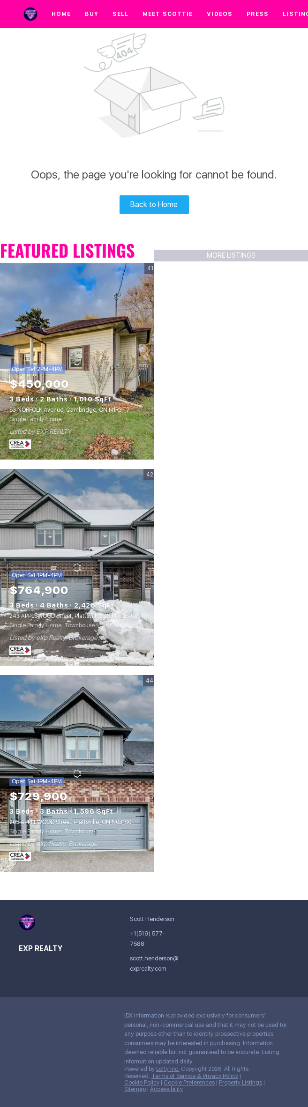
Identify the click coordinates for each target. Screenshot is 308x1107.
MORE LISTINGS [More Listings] (231, 255)
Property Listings (240, 1082)
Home (61, 14)
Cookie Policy (141, 1082)
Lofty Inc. (168, 1069)
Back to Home (154, 204)
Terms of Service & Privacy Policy (194, 1076)
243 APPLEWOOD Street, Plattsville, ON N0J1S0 (70, 616)
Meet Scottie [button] (168, 14)
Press (258, 14)
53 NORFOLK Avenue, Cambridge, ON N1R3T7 (69, 410)
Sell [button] (120, 14)
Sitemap (135, 1089)
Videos (220, 14)
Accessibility (166, 1089)
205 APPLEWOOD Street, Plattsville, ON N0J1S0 (70, 822)
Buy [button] (91, 14)
